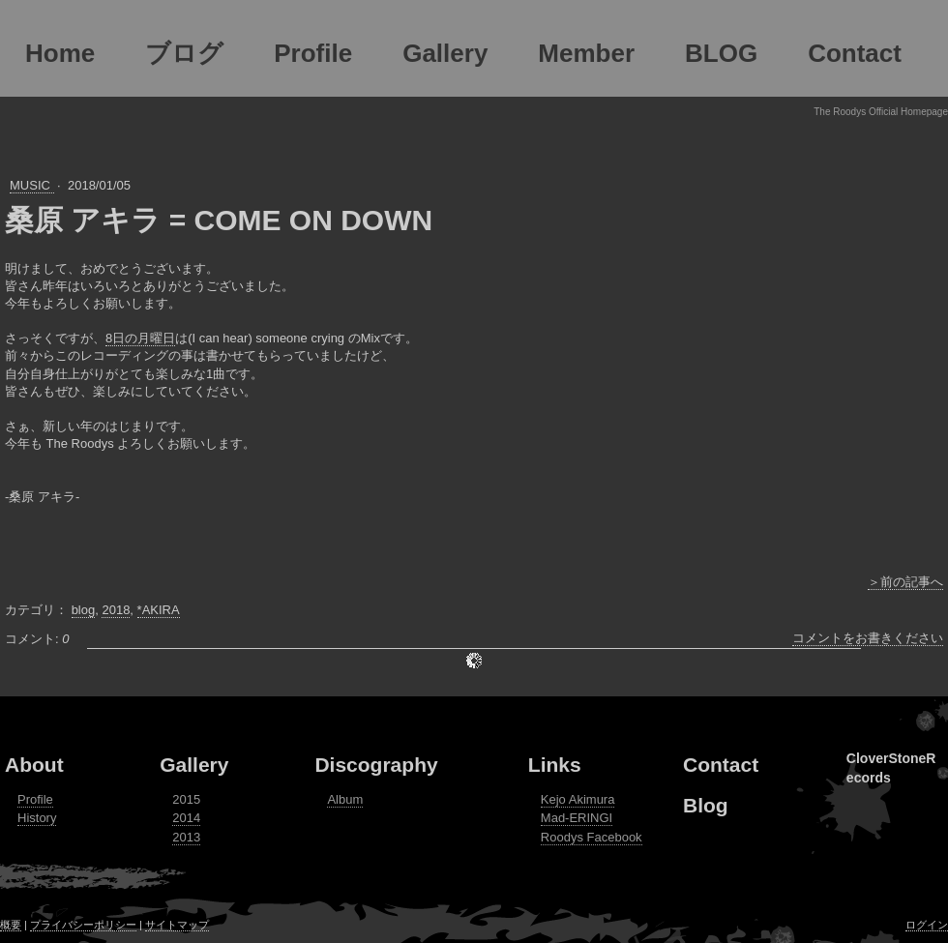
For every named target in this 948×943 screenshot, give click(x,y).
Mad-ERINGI (576, 817)
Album (345, 799)
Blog (705, 805)
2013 (186, 837)
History (36, 817)
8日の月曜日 (140, 338)
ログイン (926, 924)
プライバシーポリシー (83, 924)
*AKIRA (158, 610)
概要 (10, 924)
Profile (35, 799)
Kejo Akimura (578, 799)
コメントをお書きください (867, 638)
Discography (375, 764)
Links (554, 764)
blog (84, 610)
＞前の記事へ (905, 582)
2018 (116, 610)
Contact (720, 764)
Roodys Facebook (591, 837)
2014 (186, 817)
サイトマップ (177, 924)
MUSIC (32, 185)
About (34, 764)
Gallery (194, 764)
